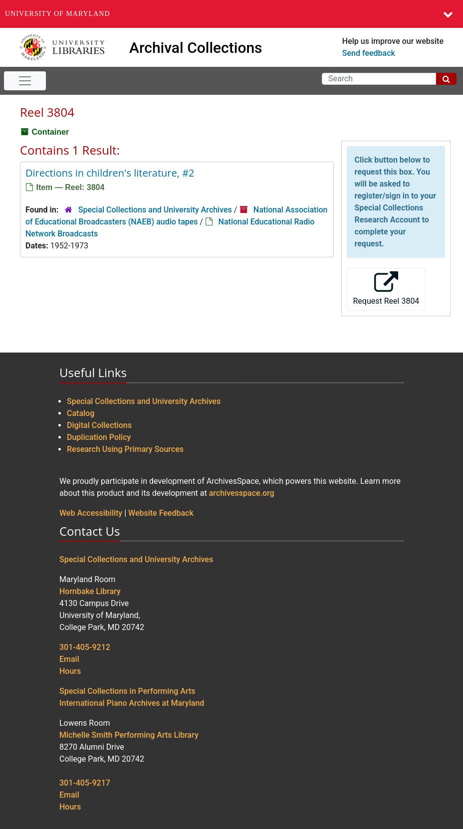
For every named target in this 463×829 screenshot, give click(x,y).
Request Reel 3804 (386, 288)
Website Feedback (161, 513)
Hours (70, 671)
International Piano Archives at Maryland (131, 703)
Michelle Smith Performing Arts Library (129, 735)
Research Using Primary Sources (125, 449)
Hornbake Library (90, 591)
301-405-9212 (84, 647)
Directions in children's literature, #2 (110, 173)
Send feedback (368, 53)
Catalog (80, 413)
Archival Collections (195, 47)
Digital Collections (99, 425)
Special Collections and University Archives (155, 209)
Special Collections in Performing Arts (127, 691)
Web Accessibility (90, 513)
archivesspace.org (241, 493)
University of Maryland (57, 13)
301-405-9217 (84, 783)
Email (69, 659)
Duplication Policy (99, 437)
